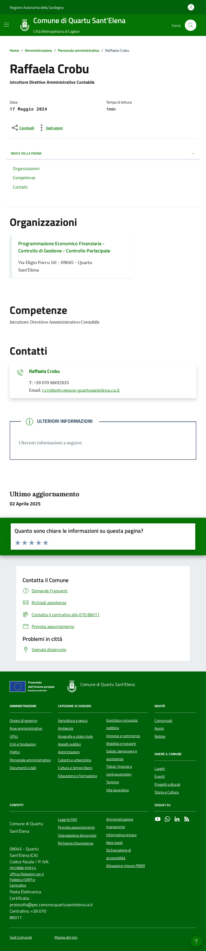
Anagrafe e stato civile (75, 736)
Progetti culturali (167, 784)
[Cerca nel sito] (190, 25)
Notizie (159, 736)
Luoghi (159, 769)
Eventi (159, 776)
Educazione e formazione (77, 776)
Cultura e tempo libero (75, 768)
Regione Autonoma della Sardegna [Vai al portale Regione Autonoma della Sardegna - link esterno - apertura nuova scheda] (37, 7)
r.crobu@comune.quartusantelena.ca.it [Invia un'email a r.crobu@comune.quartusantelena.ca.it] (81, 390)
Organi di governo (23, 721)
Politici (15, 752)
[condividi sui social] (22, 127)
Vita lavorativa (117, 790)
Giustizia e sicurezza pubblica (122, 724)
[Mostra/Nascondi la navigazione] (6, 24)
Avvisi (159, 728)
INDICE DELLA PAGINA (103, 153)
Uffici (14, 736)
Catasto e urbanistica (74, 760)
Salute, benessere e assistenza (121, 755)
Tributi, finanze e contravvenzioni (119, 770)
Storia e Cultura (166, 792)
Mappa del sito (65, 937)
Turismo (112, 782)
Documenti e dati (23, 768)
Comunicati (163, 721)
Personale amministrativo (30, 760)
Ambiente (65, 728)
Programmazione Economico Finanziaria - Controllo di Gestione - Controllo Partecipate (64, 247)
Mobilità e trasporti (121, 744)
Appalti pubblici (69, 744)
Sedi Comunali (21, 937)
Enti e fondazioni (23, 744)
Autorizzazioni (69, 752)
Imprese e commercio (123, 736)
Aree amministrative (26, 728)
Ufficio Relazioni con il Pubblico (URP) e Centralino (27, 879)
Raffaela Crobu (44, 371)
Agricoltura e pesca (72, 721)
